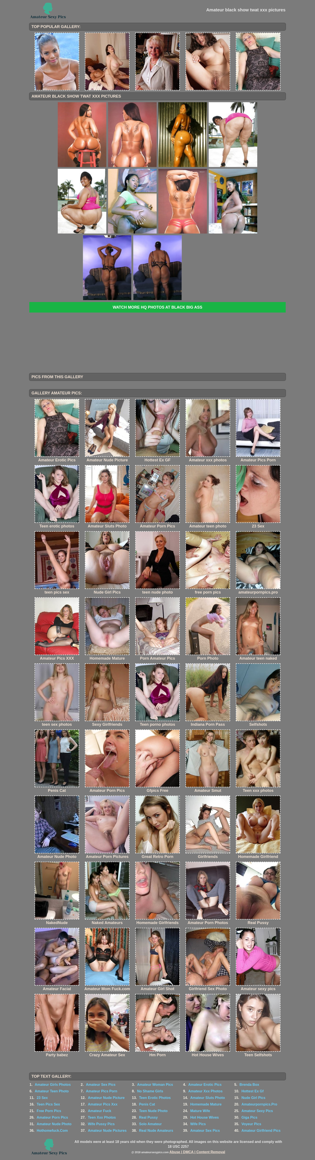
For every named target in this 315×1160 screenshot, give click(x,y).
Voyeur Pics (251, 1124)
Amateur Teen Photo (52, 1091)
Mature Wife (200, 1111)
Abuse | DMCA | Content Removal (197, 1152)
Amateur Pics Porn (101, 1091)
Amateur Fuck (99, 1111)
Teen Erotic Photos (155, 1098)
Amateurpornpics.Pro (259, 1104)
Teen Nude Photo (153, 1111)
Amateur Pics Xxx (102, 1104)
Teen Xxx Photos (102, 1117)
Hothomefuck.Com (52, 1130)
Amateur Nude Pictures (107, 1130)
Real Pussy (148, 1117)
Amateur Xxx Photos (205, 1091)
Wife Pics (198, 1124)
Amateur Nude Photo (54, 1124)
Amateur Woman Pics (155, 1084)
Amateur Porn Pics (52, 1117)
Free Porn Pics (49, 1111)
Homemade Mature (206, 1104)
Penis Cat (147, 1104)
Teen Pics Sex (48, 1104)
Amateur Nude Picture (106, 1098)
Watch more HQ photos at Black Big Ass (157, 307)
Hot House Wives (204, 1117)
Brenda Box (249, 1084)
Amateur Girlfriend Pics (261, 1130)
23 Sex (42, 1098)
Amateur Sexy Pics (257, 1111)
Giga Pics (249, 1117)
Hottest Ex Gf (253, 1091)
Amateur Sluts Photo (207, 1098)
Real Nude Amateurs (156, 1130)
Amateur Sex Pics (101, 1084)
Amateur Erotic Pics (205, 1084)
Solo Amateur (150, 1124)
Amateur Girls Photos (53, 1084)
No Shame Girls (150, 1091)
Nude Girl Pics (253, 1098)
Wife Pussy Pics (101, 1124)
